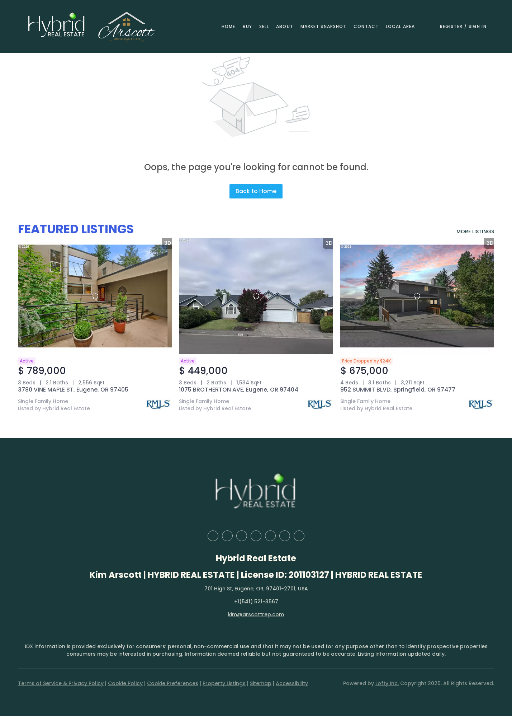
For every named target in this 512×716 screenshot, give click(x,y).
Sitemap (260, 683)
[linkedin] (227, 535)
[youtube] (284, 535)
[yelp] (256, 535)
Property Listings (224, 683)
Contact (366, 26)
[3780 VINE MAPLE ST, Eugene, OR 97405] (95, 296)
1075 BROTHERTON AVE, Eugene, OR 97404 (238, 389)
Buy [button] (247, 26)
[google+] (299, 535)
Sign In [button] (478, 26)
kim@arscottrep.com (256, 614)
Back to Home (256, 191)
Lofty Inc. (387, 683)
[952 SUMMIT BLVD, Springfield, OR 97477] (417, 296)
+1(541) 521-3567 (256, 601)
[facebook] (213, 535)
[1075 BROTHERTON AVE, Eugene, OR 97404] (256, 296)
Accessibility (292, 683)
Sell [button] (264, 26)
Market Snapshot (323, 26)
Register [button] (451, 26)
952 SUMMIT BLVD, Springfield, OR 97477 (397, 389)
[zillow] (241, 535)
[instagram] (270, 535)
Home (228, 26)
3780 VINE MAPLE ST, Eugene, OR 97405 (73, 389)
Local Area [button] (400, 26)
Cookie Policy (125, 683)
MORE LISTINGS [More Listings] (475, 231)
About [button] (284, 26)
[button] (56, 26)
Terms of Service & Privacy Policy (61, 683)
